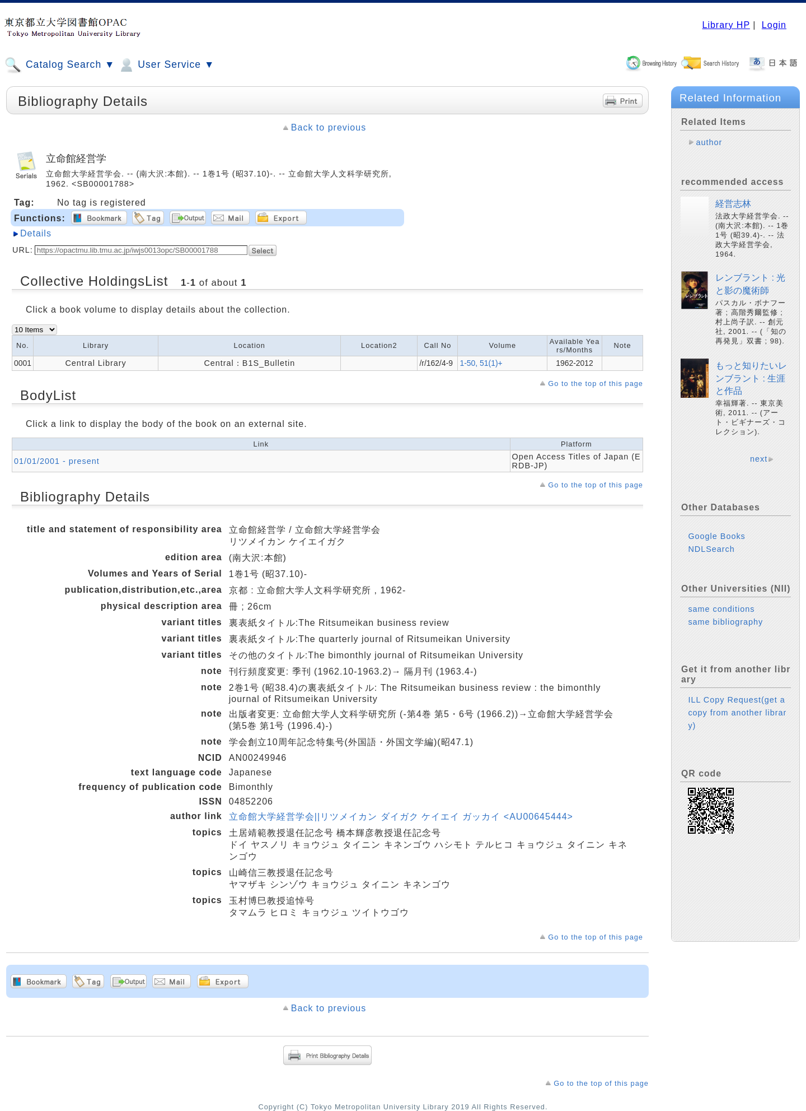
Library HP (725, 25)
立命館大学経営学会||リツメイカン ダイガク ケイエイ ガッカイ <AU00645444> (401, 816)
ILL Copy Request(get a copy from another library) (737, 712)
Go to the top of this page (595, 383)
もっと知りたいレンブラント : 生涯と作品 (751, 378)
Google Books (716, 536)
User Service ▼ (166, 65)
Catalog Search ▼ (59, 65)
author (709, 142)
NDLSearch (711, 549)
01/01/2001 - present (57, 461)
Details (35, 233)
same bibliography (725, 621)
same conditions (721, 609)
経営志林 (733, 203)
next (758, 458)
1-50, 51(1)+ (481, 363)
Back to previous (328, 127)
